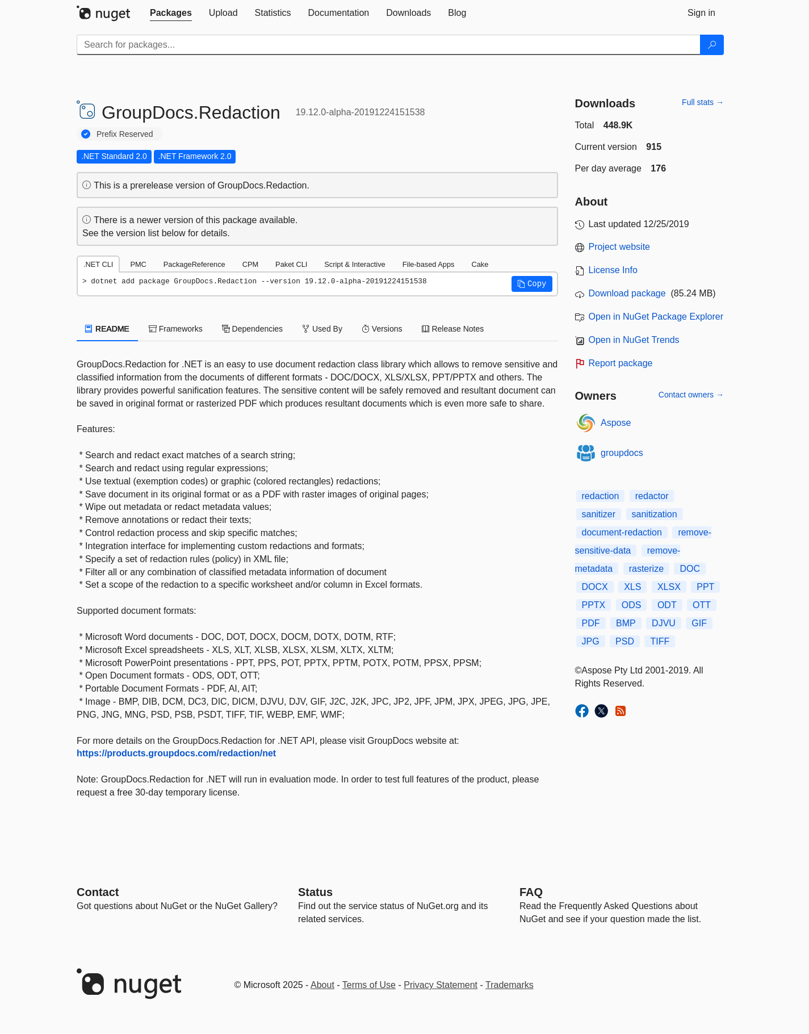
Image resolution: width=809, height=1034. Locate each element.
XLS (632, 587)
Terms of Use (369, 985)
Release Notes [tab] (453, 328)
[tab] (170, 13)
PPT (705, 587)
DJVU (664, 623)
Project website (620, 247)
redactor (652, 496)
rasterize (646, 568)
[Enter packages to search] (389, 45)
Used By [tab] (322, 328)
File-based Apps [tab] (429, 264)
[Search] (712, 45)
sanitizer (599, 514)
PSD (624, 641)
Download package (627, 293)
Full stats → (703, 102)
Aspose (616, 423)
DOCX (595, 587)
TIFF (659, 641)
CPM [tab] (250, 264)
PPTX (594, 605)
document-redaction (622, 532)
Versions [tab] (382, 328)
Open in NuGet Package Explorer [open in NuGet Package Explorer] (656, 316)
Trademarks (509, 985)
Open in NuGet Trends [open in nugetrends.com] (634, 340)
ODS (632, 605)
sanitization (654, 514)
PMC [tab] (138, 264)
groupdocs (622, 453)
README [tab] (107, 328)
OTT (702, 605)
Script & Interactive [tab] (354, 264)
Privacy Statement (440, 985)
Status (315, 892)
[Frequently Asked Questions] (531, 892)
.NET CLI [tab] (98, 264)
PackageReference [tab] (194, 264)
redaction (600, 496)
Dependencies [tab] (252, 328)
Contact (98, 892)
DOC (690, 568)
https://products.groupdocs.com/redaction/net (176, 753)
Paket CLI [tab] (291, 264)
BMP (626, 623)
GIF (699, 623)
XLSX (669, 587)
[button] (532, 284)
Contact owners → (691, 394)
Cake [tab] (479, 264)
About (322, 985)
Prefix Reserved (125, 134)
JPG (591, 641)
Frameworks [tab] (176, 328)
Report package (621, 363)
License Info (613, 270)
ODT (667, 605)
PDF (591, 623)
